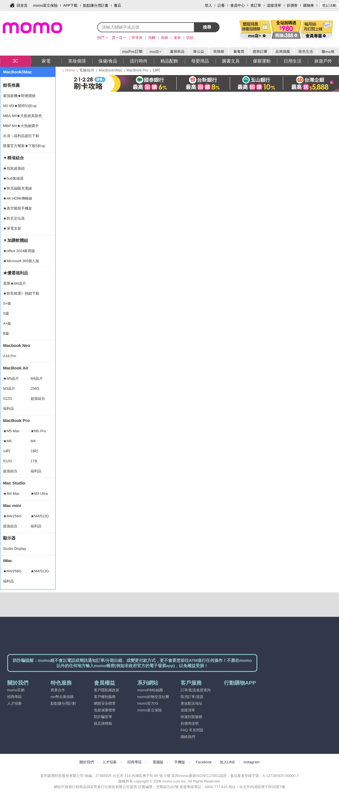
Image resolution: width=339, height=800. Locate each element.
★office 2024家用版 (19, 251)
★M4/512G (40, 516)
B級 (6, 333)
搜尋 (207, 27)
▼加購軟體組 (15, 240)
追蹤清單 (274, 5)
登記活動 (329, 5)
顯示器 (9, 538)
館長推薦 (11, 85)
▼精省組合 (13, 157)
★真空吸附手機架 (17, 208)
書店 (117, 5)
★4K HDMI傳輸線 (17, 198)
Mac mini (12, 505)
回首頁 (22, 5)
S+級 (7, 303)
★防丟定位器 (14, 218)
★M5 (7, 441)
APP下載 (70, 5)
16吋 (34, 451)
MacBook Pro (137, 70)
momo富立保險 (45, 5)
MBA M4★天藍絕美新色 (22, 116)
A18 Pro (9, 356)
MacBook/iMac (110, 70)
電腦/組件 (87, 70)
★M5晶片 (11, 378)
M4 (33, 441)
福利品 (8, 408)
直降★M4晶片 (14, 283)
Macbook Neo (16, 345)
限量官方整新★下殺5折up (24, 146)
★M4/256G (12, 516)
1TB (34, 461)
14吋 (7, 451)
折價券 (292, 5)
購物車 (308, 5)
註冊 (221, 5)
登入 (208, 5)
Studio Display (14, 548)
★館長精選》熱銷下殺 (21, 293)
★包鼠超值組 (14, 168)
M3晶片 (9, 388)
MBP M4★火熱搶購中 (21, 126)
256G (35, 388)
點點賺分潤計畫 (95, 5)
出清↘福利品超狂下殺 (21, 136)
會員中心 (237, 5)
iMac (7, 560)
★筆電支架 (12, 228)
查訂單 (255, 5)
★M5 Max (11, 431)
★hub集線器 (13, 178)
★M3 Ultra (39, 493)
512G (7, 398)
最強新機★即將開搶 (19, 96)
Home (70, 70)
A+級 (7, 323)
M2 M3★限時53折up (20, 106)
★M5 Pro (38, 431)
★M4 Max (11, 493)
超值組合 (38, 398)
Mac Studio (14, 483)
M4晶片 (37, 378)
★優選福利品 (15, 272)
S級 (6, 313)
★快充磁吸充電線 (17, 188)
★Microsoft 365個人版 (21, 261)
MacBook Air (15, 368)
